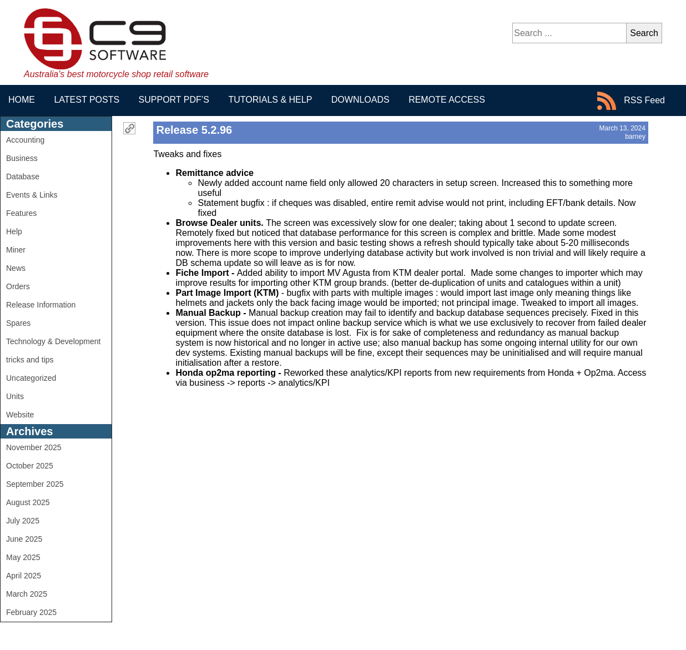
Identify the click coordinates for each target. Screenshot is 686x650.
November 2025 (34, 447)
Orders (18, 286)
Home (21, 99)
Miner (16, 249)
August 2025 (28, 502)
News (16, 268)
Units (15, 396)
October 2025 (29, 465)
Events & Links (32, 194)
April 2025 (23, 575)
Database (22, 176)
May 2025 (23, 557)
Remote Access (446, 99)
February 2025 (31, 612)
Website (20, 414)
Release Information (40, 304)
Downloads (360, 99)
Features (21, 213)
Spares (18, 323)
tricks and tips (30, 359)
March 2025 (26, 593)
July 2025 (22, 520)
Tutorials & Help (270, 99)
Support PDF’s (174, 99)
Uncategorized (31, 378)
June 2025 (24, 539)
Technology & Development (53, 341)
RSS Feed (631, 101)
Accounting (25, 139)
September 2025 (35, 484)
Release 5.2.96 (194, 129)
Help (14, 231)
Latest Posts (86, 99)
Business (22, 158)
